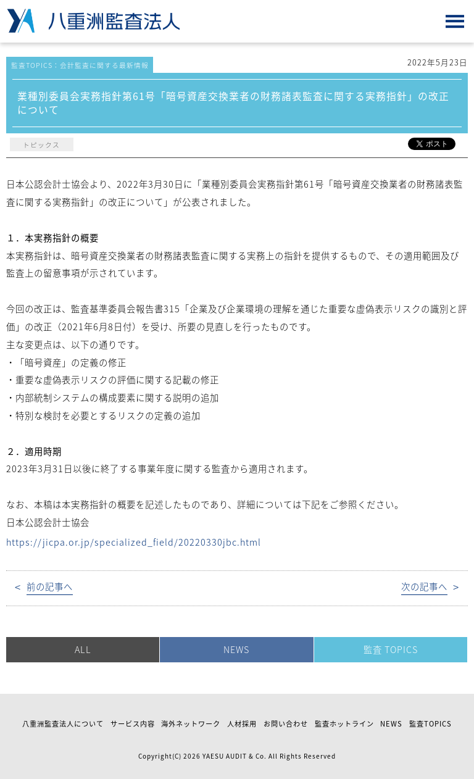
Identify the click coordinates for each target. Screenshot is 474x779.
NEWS (236, 649)
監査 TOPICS (391, 649)
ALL (83, 649)
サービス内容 (132, 724)
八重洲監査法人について (63, 724)
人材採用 (242, 724)
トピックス (41, 144)
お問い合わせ (286, 724)
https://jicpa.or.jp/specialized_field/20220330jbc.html (133, 542)
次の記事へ (424, 586)
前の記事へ (50, 586)
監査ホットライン (344, 724)
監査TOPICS (430, 724)
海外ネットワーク (190, 724)
